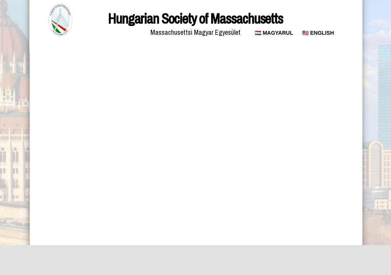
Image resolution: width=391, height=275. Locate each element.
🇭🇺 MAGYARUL (274, 33)
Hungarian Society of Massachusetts (195, 19)
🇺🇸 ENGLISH (318, 33)
